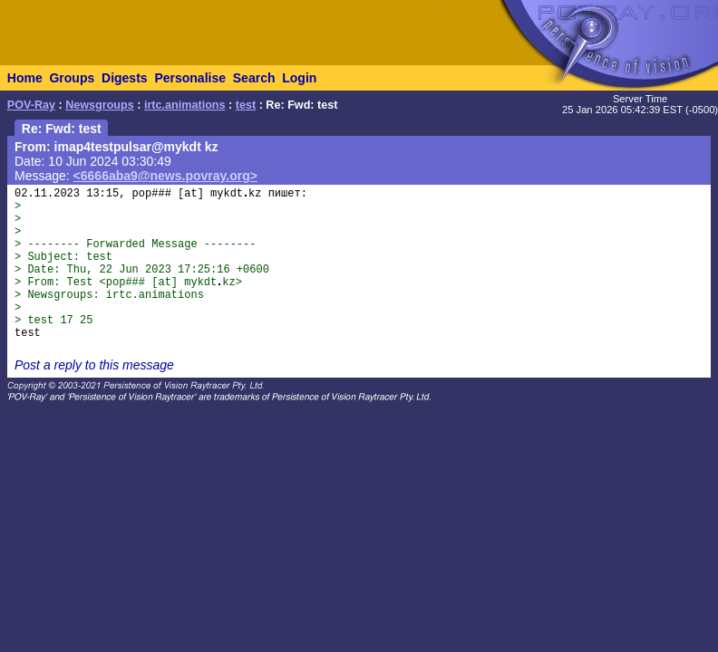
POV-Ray (31, 105)
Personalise (190, 78)
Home (25, 78)
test (246, 105)
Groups (71, 78)
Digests (125, 78)
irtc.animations (185, 105)
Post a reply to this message (94, 365)
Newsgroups (99, 105)
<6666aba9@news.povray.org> (165, 175)
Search (254, 78)
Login (299, 78)
